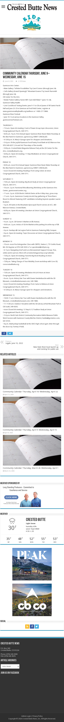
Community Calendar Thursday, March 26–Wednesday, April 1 (30, 468)
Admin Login (26, 716)
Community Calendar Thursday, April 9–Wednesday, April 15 (30, 430)
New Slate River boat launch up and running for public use (45, 347)
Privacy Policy (37, 716)
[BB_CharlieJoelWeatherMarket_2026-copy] (21, 497)
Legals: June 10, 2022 (19, 342)
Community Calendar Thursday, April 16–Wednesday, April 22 (30, 391)
